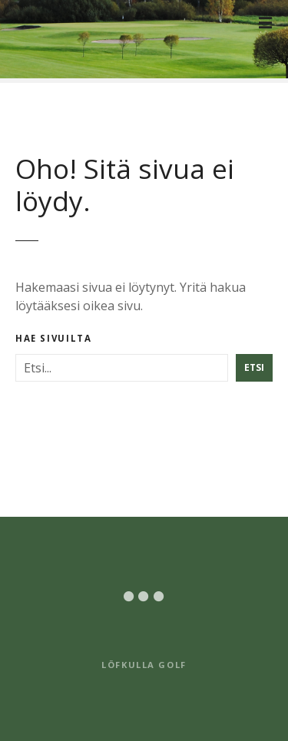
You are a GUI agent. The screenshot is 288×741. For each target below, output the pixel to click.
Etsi (254, 367)
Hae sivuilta (53, 338)
